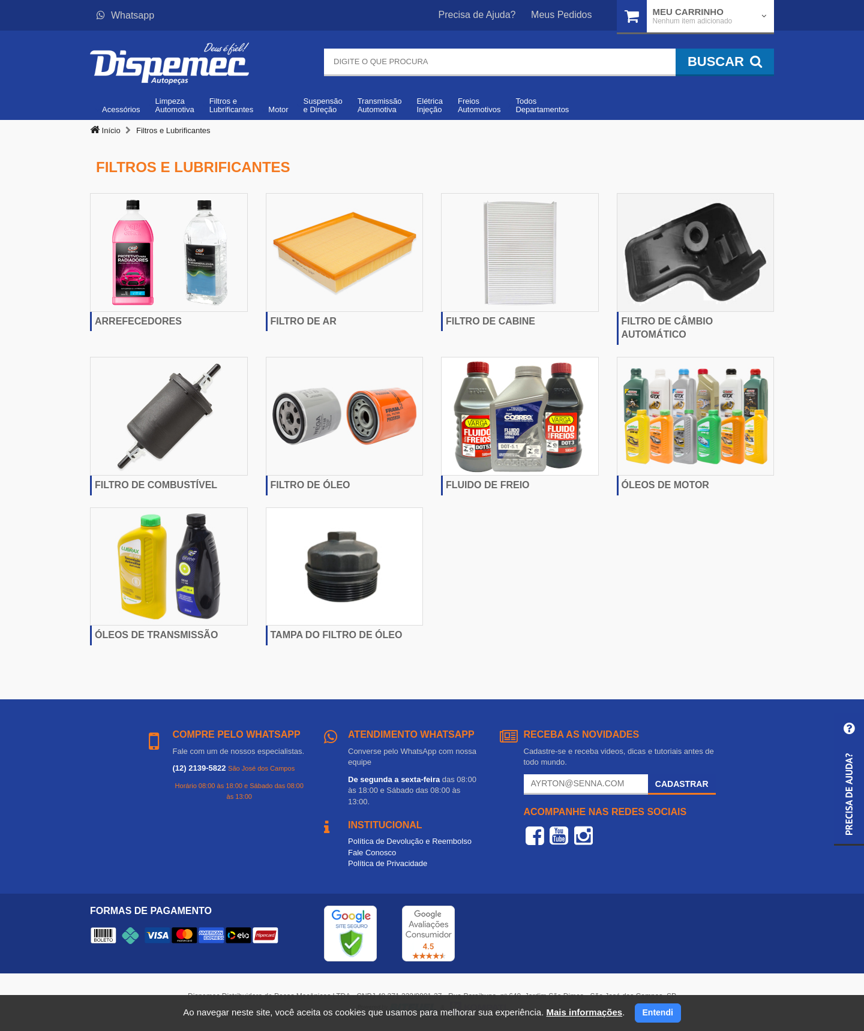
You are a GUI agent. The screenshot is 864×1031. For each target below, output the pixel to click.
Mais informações (584, 1012)
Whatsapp (125, 15)
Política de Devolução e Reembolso (410, 841)
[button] (849, 779)
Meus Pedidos (561, 15)
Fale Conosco (372, 852)
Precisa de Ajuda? (477, 15)
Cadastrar (682, 784)
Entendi (658, 1012)
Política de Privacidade (387, 863)
